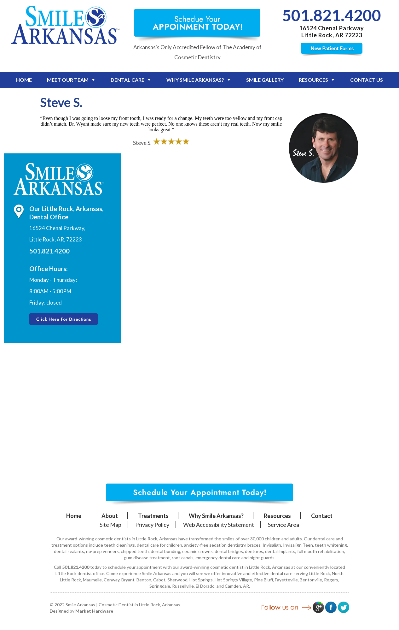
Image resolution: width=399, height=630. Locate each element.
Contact (321, 515)
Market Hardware (94, 611)
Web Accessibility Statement (218, 524)
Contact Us (366, 80)
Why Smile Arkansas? (195, 80)
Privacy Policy (152, 524)
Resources (313, 80)
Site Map (110, 524)
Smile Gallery (265, 80)
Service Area (283, 524)
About (109, 515)
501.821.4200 (331, 15)
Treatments (153, 515)
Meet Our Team (68, 80)
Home (24, 80)
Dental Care (127, 80)
